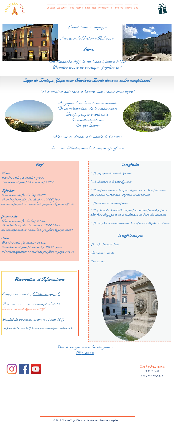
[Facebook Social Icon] (24, 369)
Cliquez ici (85, 352)
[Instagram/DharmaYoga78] (12, 369)
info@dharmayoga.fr (45, 293)
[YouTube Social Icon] (36, 369)
